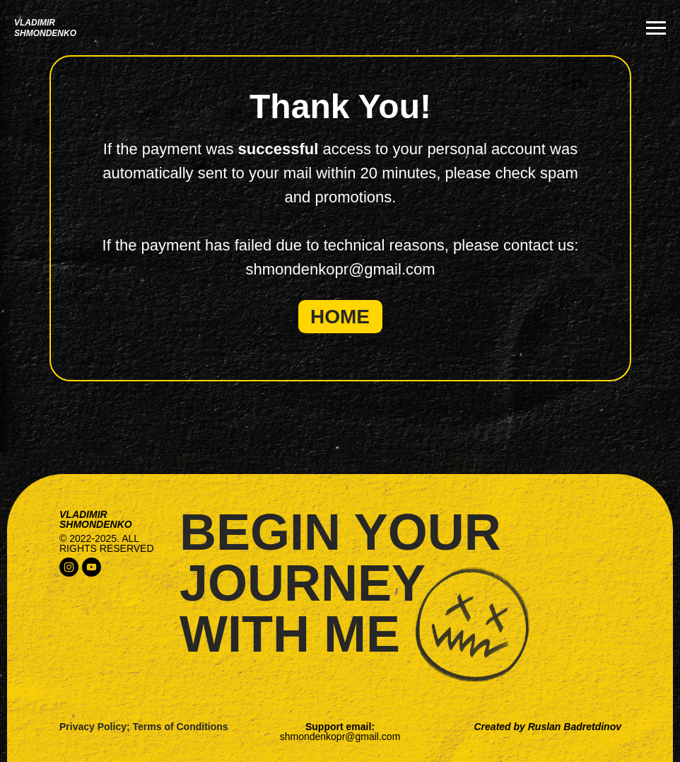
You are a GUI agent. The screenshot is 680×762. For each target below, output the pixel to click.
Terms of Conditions (180, 726)
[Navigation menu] (656, 28)
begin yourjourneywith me (340, 583)
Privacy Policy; (94, 726)
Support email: (340, 731)
